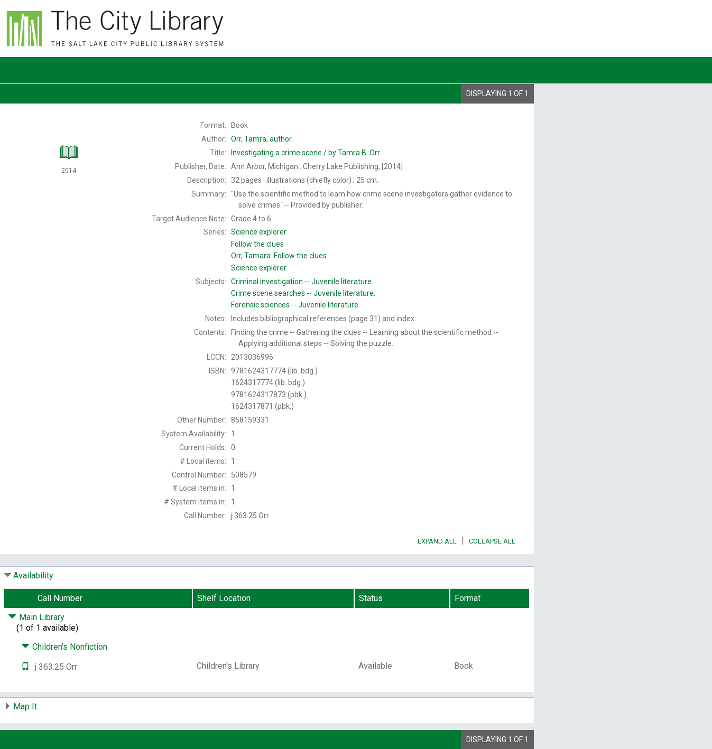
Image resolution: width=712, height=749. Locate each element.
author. (262, 139)
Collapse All (492, 541)
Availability (33, 575)
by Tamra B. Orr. (306, 152)
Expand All (437, 541)
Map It (25, 706)
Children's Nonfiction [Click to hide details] (64, 647)
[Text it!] (25, 667)
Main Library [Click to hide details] (36, 617)
